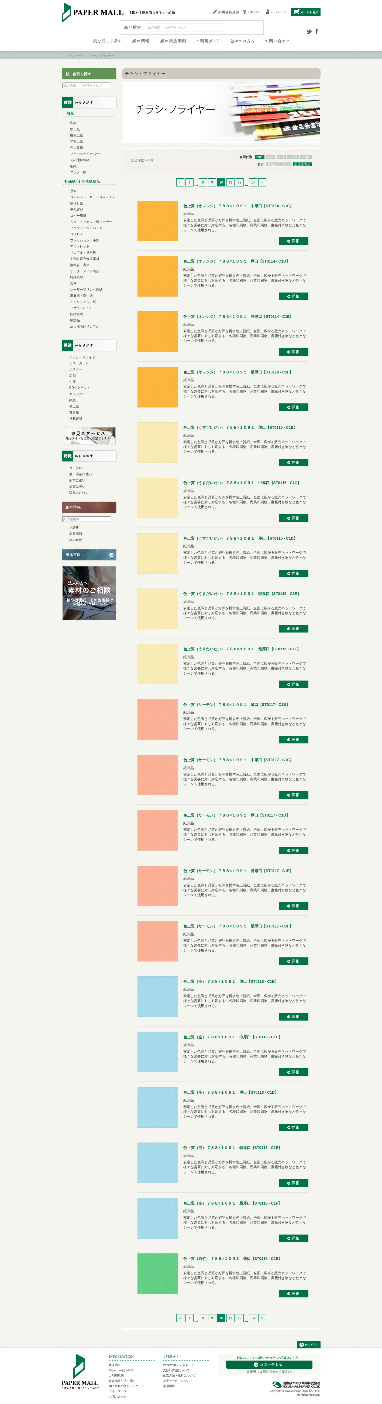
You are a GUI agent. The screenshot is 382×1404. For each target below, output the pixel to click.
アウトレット (80, 246)
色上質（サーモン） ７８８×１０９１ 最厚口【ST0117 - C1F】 (238, 926)
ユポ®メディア (81, 308)
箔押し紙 (76, 203)
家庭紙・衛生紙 (81, 296)
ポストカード (79, 363)
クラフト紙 (78, 172)
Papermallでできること (178, 1364)
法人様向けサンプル (84, 326)
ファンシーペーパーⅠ (86, 154)
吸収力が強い (79, 492)
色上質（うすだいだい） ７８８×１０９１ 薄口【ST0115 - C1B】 (240, 427)
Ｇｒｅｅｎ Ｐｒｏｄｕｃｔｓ (92, 197)
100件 (293, 157)
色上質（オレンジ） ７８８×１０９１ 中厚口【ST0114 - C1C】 (238, 206)
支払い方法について (176, 1370)
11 (230, 182)
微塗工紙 (76, 135)
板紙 (73, 166)
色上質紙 (76, 147)
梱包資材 (76, 210)
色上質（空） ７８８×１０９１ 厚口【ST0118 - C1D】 (231, 1092)
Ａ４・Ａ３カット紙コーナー (91, 222)
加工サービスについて (178, 1380)
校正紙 (74, 406)
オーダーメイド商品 (84, 271)
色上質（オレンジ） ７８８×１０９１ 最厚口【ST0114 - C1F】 (238, 372)
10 (221, 182)
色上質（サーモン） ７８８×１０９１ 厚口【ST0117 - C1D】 (236, 815)
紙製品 (75, 320)
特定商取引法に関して (124, 1380)
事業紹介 (115, 1364)
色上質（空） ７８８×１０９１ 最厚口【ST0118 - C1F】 (232, 1203)
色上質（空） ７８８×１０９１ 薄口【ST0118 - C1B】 (231, 981)
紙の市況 (75, 540)
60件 (281, 157)
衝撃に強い (77, 480)
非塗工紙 (76, 141)
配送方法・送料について (179, 1375)
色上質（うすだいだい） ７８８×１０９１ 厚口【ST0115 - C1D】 (240, 538)
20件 (259, 157)
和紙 (73, 123)
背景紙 (74, 412)
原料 (73, 191)
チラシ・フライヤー (83, 357)
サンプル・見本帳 (83, 252)
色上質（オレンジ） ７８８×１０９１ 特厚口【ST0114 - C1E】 (238, 316)
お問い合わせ (118, 1396)
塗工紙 (75, 129)
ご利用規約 (116, 1375)
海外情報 (75, 534)
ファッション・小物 (84, 240)
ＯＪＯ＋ (76, 234)
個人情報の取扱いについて (126, 1386)
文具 (73, 283)
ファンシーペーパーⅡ (86, 228)
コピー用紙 (78, 215)
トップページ (76, 55)
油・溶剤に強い (80, 474)
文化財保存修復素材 (84, 259)
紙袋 (72, 400)
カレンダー (77, 394)
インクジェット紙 (83, 302)
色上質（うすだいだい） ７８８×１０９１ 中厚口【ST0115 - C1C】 (242, 483)
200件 (305, 157)
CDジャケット (79, 388)
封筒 (72, 382)
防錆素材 (76, 314)
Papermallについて (121, 1370)
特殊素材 (76, 277)
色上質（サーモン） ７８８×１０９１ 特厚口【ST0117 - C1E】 (238, 871)
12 (239, 182)
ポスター (75, 369)
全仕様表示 (302, 164)
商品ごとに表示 (278, 164)
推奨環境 (169, 1386)
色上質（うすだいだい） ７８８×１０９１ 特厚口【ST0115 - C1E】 (242, 593)
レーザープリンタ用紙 (86, 289)
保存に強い (77, 486)
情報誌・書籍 (80, 265)
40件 (270, 157)
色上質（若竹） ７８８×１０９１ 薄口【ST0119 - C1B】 (233, 1258)
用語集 (74, 527)
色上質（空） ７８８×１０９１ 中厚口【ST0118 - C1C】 (233, 1037)
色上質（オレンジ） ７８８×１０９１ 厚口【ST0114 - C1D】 (236, 261)
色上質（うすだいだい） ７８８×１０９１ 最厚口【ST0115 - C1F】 (242, 649)
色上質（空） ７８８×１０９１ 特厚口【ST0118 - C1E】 (232, 1147)
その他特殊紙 (80, 160)
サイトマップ (118, 1391)
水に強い (75, 468)
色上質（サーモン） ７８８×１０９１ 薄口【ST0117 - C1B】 (236, 704)
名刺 (72, 376)
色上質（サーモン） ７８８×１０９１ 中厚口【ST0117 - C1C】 (238, 760)
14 (253, 182)
